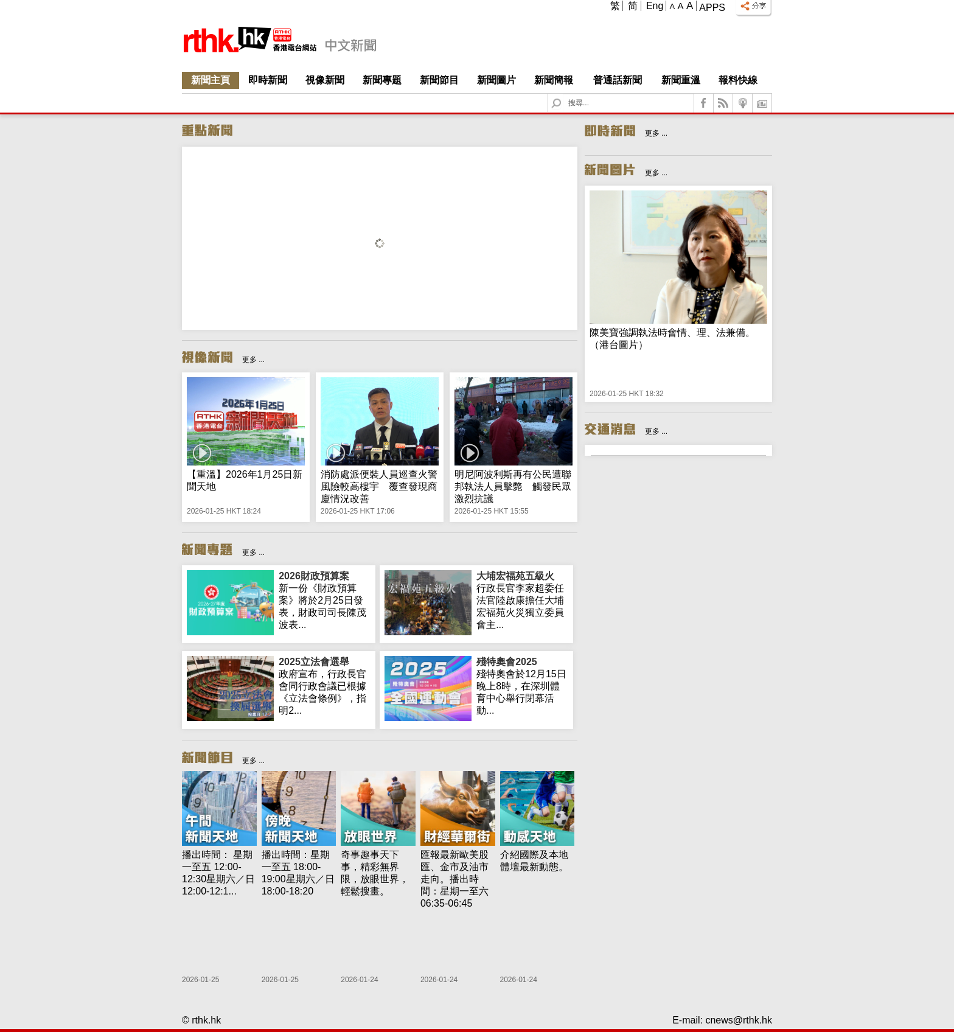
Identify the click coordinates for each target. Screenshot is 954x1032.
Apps (712, 7)
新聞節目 (439, 80)
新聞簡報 (553, 80)
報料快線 (738, 80)
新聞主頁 (210, 80)
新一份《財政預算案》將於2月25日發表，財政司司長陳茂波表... (325, 600)
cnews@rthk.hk (738, 1020)
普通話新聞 (617, 80)
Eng (654, 6)
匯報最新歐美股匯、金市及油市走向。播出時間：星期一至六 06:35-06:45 (454, 878)
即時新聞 (267, 80)
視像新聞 (324, 80)
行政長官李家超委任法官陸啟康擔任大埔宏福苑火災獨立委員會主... (522, 600)
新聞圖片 (496, 80)
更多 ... (253, 359)
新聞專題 (382, 80)
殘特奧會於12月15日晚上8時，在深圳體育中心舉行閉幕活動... (522, 686)
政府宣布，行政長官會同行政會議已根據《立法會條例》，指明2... (325, 686)
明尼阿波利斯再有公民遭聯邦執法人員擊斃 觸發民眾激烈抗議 (512, 486)
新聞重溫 (680, 80)
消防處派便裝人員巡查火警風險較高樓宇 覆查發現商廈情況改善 (379, 486)
